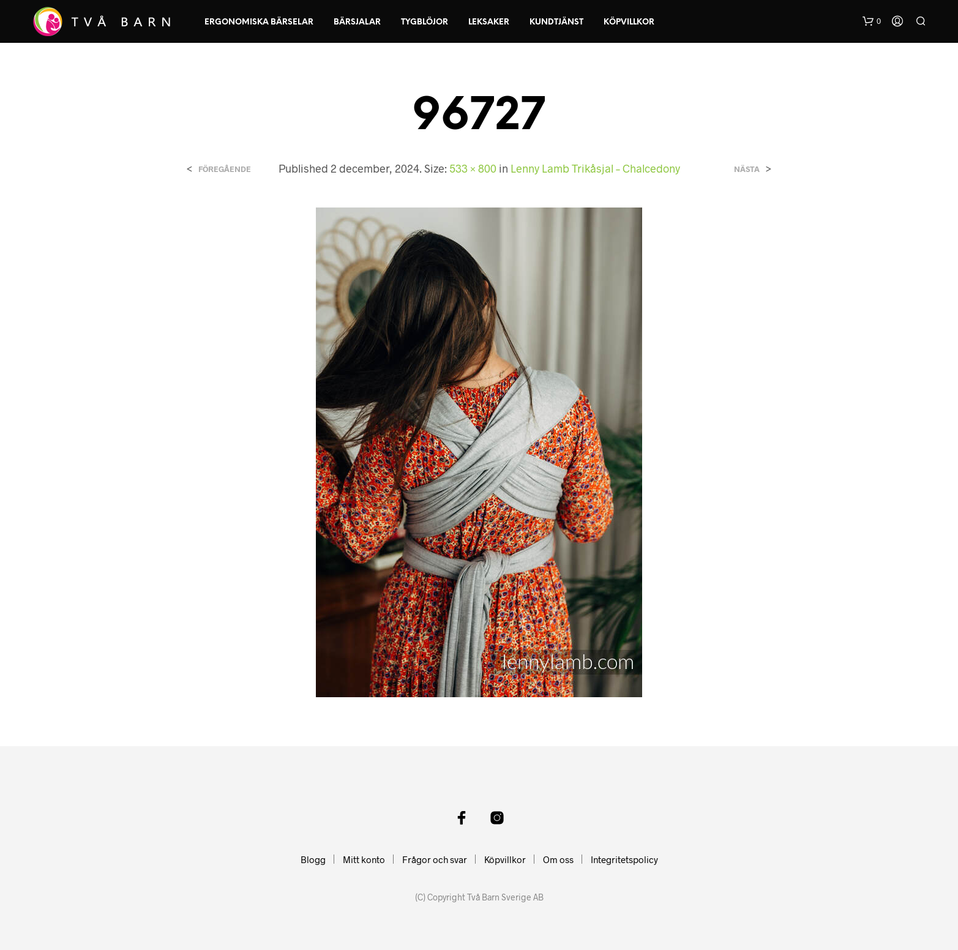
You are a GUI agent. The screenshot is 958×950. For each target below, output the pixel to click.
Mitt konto (364, 859)
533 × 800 (472, 168)
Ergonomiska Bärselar (258, 22)
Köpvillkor (629, 22)
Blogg (313, 859)
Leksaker (488, 22)
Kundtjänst (556, 22)
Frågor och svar (434, 859)
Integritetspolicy (624, 859)
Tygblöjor (424, 22)
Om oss (558, 859)
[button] (872, 21)
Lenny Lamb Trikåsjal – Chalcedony (595, 168)
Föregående (224, 169)
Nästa (747, 169)
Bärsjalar (357, 22)
